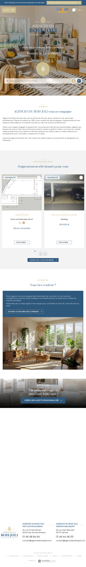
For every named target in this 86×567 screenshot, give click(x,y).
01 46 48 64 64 (31, 536)
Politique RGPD (67, 556)
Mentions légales (43, 556)
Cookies (79, 556)
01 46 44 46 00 (64, 536)
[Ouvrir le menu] (9, 10)
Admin (55, 556)
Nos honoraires (13, 556)
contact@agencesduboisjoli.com (37, 541)
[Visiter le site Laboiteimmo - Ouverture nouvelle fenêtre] (46, 561)
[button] (45, 254)
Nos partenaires (28, 556)
